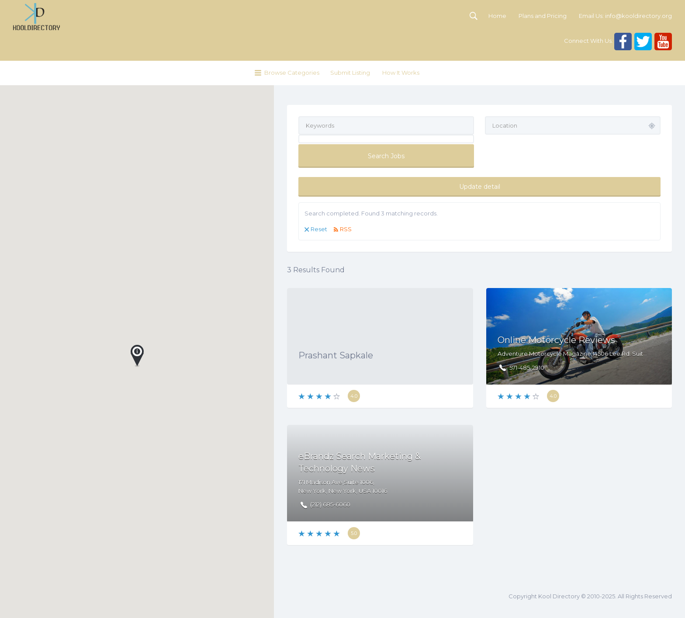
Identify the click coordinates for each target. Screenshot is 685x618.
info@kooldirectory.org (638, 15)
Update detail (479, 187)
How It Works (400, 72)
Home (497, 15)
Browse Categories (291, 72)
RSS (346, 229)
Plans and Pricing (543, 15)
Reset (319, 229)
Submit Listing (350, 72)
